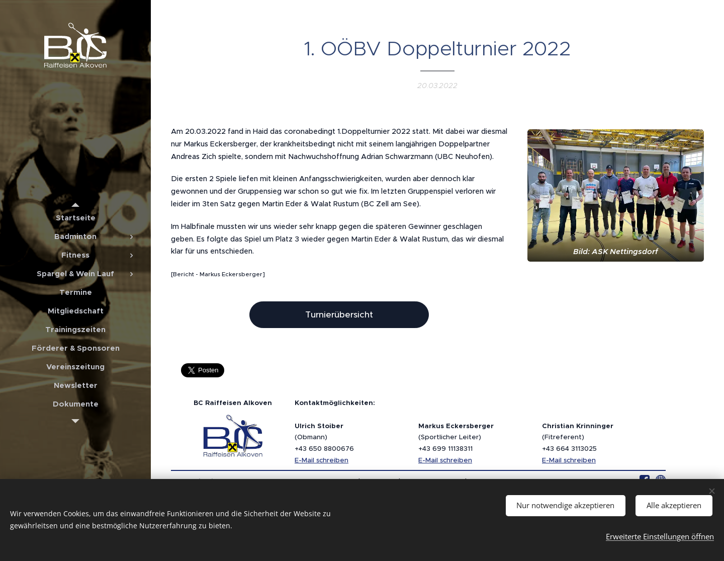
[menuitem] (75, 217)
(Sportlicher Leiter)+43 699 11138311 (456, 437)
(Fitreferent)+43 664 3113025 (577, 437)
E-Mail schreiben (321, 460)
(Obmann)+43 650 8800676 (324, 437)
